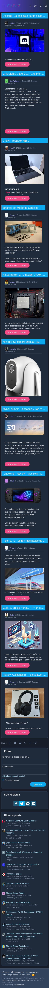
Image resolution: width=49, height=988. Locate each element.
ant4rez (12, 23)
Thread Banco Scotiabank (17, 946)
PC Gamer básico (13, 874)
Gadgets (9, 860)
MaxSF (12, 148)
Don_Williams (14, 81)
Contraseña (7, 767)
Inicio (28, 975)
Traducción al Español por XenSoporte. (15, 980)
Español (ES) (17, 972)
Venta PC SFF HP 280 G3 (17, 924)
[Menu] (4, 6)
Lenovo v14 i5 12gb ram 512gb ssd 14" (23, 864)
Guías (31, 615)
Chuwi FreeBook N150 (16, 140)
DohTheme (20, 985)
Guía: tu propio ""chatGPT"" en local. (24, 607)
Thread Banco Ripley (15, 893)
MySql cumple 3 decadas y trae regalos (25, 408)
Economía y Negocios (14, 898)
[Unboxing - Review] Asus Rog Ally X (24, 473)
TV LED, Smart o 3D (13, 838)
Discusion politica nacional (17, 883)
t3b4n (12, 615)
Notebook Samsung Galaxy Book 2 (21, 821)
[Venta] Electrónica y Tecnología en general (22, 963)
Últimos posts (12, 815)
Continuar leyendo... (17, 64)
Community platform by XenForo (23, 978)
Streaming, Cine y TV (14, 847)
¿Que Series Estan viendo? (18, 842)
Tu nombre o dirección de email (16, 757)
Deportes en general (13, 907)
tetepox (12, 282)
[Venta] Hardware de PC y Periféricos (20, 879)
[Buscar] (45, 6)
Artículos (34, 215)
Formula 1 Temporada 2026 (18, 902)
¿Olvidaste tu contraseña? (13, 776)
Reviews (34, 81)
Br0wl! (12, 481)
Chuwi (7, 192)
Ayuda (22, 975)
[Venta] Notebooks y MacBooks (18, 826)
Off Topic (9, 888)
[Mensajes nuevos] (40, 6)
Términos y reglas (32, 972)
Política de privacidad (10, 975)
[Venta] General (12, 941)
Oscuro (6, 972)
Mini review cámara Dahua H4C (21, 341)
